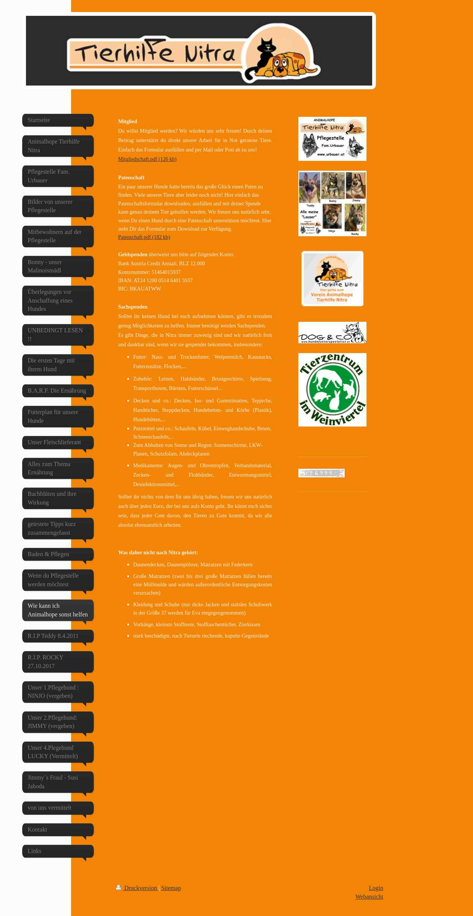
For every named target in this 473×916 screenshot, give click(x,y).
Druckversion (137, 888)
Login (376, 888)
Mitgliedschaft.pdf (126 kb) (147, 159)
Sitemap (171, 888)
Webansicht (369, 896)
